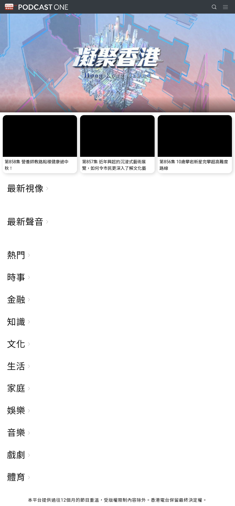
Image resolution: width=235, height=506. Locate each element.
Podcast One (43, 7)
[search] (214, 7)
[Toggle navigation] (225, 7)
